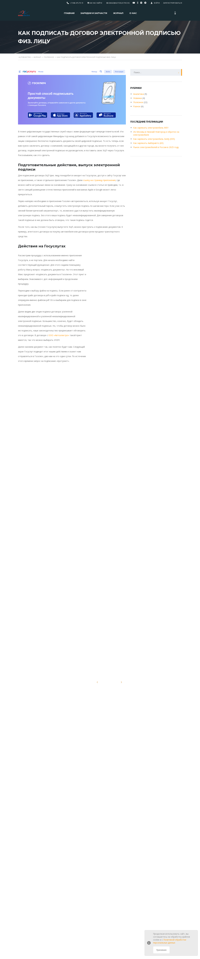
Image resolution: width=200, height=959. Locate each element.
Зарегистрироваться (172, 3)
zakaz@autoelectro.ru (119, 3)
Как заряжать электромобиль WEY (150, 127)
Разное (136, 106)
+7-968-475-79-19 (76, 3)
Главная (69, 13)
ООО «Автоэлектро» (58, 335)
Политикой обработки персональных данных (169, 941)
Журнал (118, 13)
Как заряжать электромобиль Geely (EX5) (154, 139)
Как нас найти (95, 3)
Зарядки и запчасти (94, 13)
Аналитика (138, 94)
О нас (133, 13)
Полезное (138, 102)
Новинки (137, 98)
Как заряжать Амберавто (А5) (148, 143)
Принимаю (161, 950)
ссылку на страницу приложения (99, 180)
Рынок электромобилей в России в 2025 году (156, 147)
